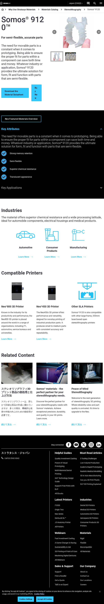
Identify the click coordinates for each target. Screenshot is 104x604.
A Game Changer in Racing (65, 533)
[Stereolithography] (84, 9)
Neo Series (59, 507)
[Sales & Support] (66, 555)
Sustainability (85, 579)
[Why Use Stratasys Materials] (39, 9)
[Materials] (91, 525)
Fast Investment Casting (64, 529)
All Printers (59, 518)
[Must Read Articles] (91, 454)
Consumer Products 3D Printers (89, 516)
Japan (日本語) (76, 3)
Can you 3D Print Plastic (89, 477)
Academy (83, 575)
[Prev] (54, 32)
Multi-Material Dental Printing (63, 467)
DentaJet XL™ (60, 510)
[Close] (100, 591)
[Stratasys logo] (5, 3)
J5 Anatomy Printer (62, 514)
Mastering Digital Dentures (65, 545)
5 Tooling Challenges (88, 458)
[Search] (95, 3)
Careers (83, 571)
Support (58, 560)
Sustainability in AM (63, 537)
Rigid (82, 529)
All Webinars (60, 549)
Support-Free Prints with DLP (64, 482)
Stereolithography (72, 9)
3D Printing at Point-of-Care (66, 541)
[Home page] (1, 9)
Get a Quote (59, 568)
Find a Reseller (60, 564)
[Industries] (91, 494)
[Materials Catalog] (61, 9)
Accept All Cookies (45, 599)
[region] (52, 595)
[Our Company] (91, 555)
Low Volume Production (89, 462)
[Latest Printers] (66, 494)
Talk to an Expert (61, 571)
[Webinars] (66, 525)
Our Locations (85, 568)
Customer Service (62, 579)
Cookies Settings (25, 599)
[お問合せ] (88, 3)
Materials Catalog (50, 9)
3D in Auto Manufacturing (90, 473)
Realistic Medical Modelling (91, 470)
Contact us (84, 564)
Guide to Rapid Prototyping (91, 466)
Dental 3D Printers (87, 499)
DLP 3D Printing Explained (90, 481)
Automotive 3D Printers (89, 507)
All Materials (85, 541)
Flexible (83, 533)
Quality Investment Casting (66, 458)
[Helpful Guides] (66, 454)
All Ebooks (59, 488)
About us (83, 560)
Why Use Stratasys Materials (21, 9)
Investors (83, 583)
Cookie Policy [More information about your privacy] (39, 594)
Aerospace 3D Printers (89, 510)
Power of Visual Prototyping (66, 462)
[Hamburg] (101, 3)
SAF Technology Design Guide (64, 475)
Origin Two (59, 503)
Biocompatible (86, 537)
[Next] (98, 32)
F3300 (57, 499)
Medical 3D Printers (88, 503)
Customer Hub (60, 575)
